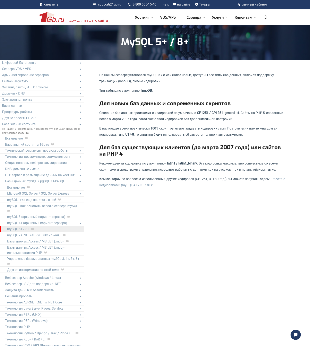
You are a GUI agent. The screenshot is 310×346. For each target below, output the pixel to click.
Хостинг (144, 17)
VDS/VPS (170, 17)
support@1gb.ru (107, 4)
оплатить (49, 4)
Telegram (204, 4)
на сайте (181, 4)
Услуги (220, 17)
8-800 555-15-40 (142, 4)
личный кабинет (252, 4)
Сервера (196, 17)
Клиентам (246, 17)
